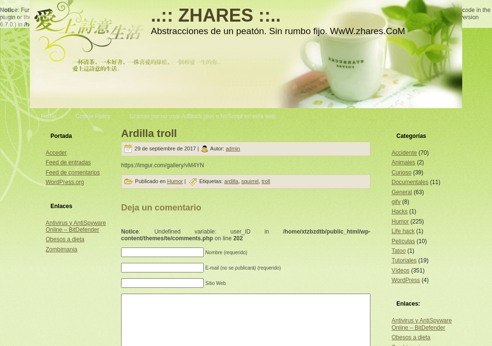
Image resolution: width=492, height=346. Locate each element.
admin (233, 148)
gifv (396, 201)
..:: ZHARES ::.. (216, 15)
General (402, 192)
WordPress (406, 280)
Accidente (404, 152)
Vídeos (400, 270)
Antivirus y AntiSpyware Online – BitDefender (76, 226)
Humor (175, 181)
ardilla (231, 181)
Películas (403, 241)
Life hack (403, 231)
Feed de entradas (68, 162)
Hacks (399, 211)
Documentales (410, 182)
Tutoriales (404, 260)
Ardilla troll (149, 133)
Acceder (56, 152)
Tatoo (399, 250)
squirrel (249, 181)
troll (265, 181)
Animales (403, 162)
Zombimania (61, 249)
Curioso (401, 172)
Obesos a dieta (65, 239)
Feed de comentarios (73, 172)
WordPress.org (65, 182)
